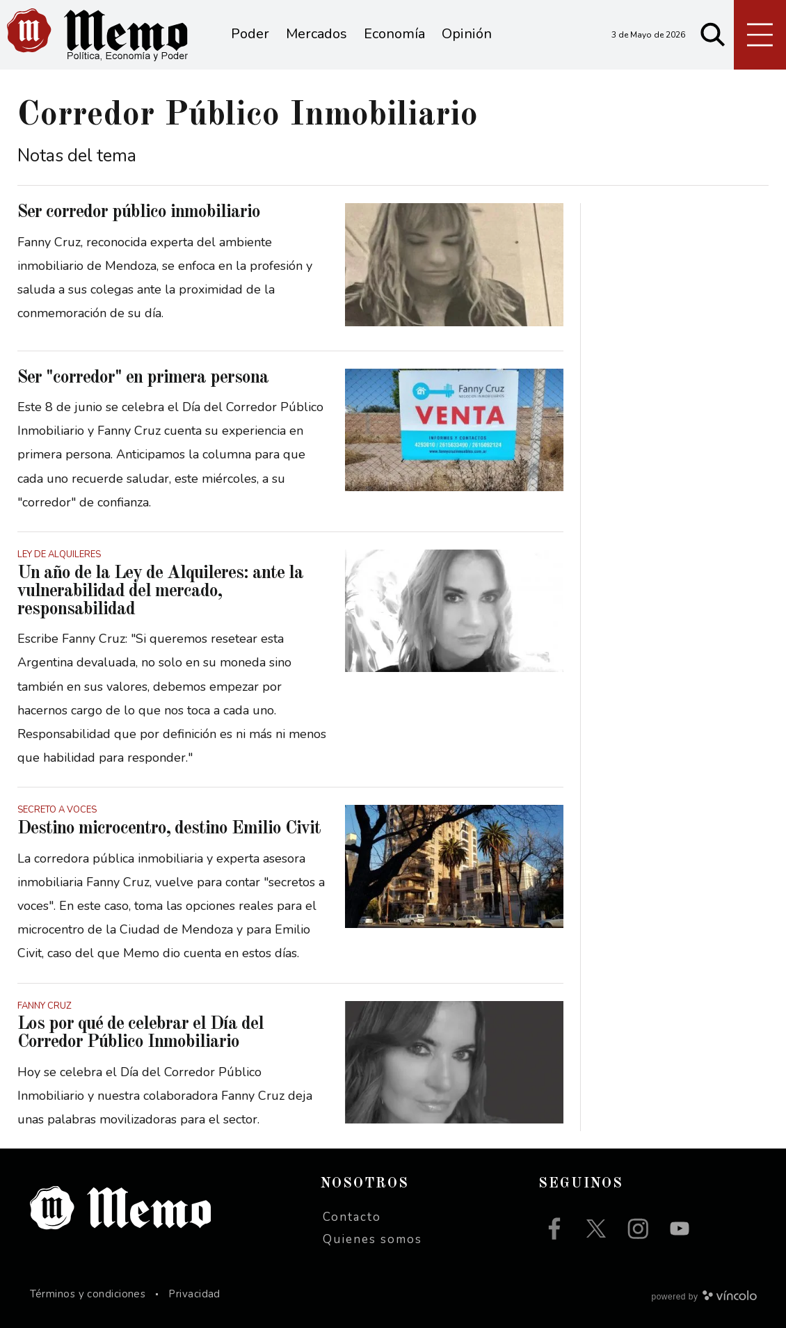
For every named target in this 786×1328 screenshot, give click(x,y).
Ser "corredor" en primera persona (142, 378)
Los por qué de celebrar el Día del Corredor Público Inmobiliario (140, 1033)
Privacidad (194, 1294)
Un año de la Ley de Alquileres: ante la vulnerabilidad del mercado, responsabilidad (160, 591)
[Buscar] (713, 35)
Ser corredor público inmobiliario (138, 212)
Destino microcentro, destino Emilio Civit (169, 828)
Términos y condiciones (88, 1294)
